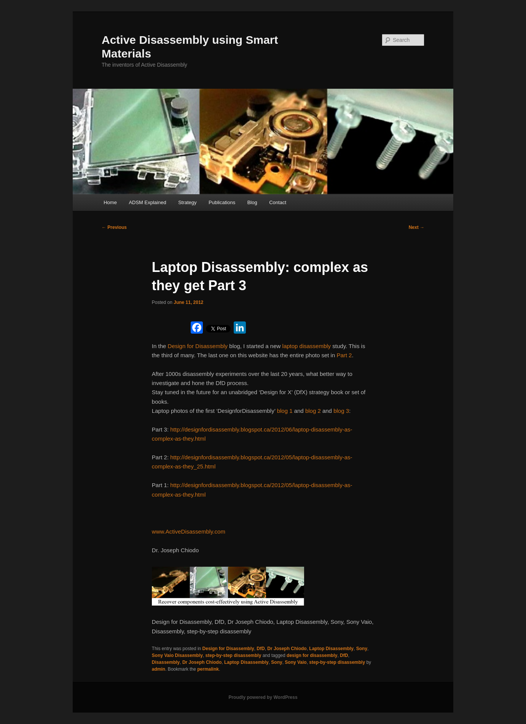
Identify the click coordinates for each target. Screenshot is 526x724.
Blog (252, 202)
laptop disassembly (306, 346)
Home (110, 202)
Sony (361, 648)
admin (158, 669)
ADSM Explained (147, 202)
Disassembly (166, 662)
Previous (114, 227)
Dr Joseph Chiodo (286, 648)
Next (416, 227)
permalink (208, 669)
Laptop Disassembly (331, 648)
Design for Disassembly (198, 346)
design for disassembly (312, 655)
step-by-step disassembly (233, 655)
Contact (277, 202)
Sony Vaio (295, 662)
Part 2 (344, 355)
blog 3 (341, 411)
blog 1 (285, 411)
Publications (222, 202)
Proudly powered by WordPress (262, 697)
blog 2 (313, 411)
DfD (261, 648)
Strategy (187, 202)
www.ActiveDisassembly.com (188, 531)
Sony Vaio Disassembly (177, 655)
